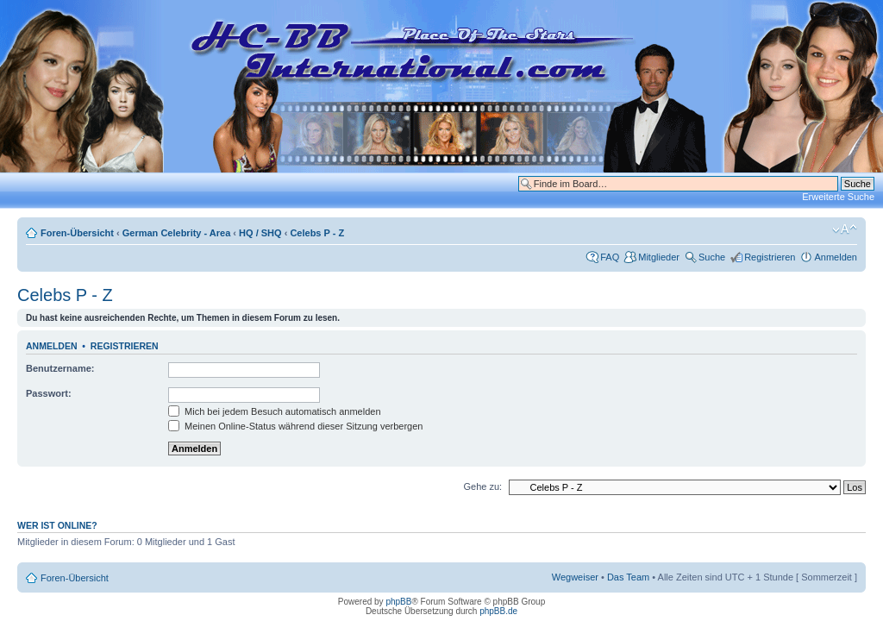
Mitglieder (658, 257)
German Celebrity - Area (176, 233)
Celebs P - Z (317, 233)
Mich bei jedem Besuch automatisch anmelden (274, 411)
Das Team (628, 577)
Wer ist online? (57, 525)
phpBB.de (498, 611)
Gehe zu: (482, 486)
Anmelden (835, 257)
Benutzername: (60, 368)
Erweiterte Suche (838, 196)
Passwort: (49, 393)
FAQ (609, 257)
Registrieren (769, 257)
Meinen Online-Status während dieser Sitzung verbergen (295, 426)
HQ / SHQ (260, 233)
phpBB (398, 601)
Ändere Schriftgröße (844, 229)
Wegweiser (575, 577)
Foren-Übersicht (77, 233)
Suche (711, 257)
